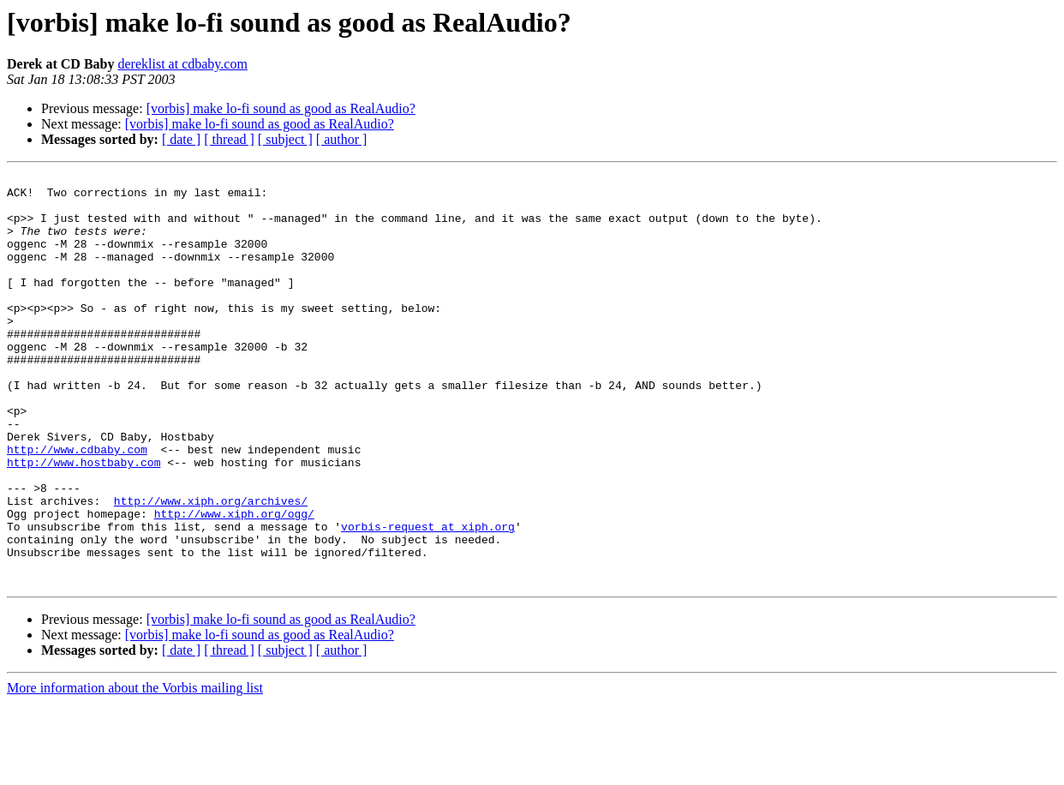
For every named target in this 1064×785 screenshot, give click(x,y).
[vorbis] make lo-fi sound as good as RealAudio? (280, 108)
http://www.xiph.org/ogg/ (234, 582)
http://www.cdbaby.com (77, 505)
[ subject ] (285, 139)
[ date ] (181, 139)
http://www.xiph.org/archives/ (211, 567)
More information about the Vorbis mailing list (135, 770)
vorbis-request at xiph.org (428, 598)
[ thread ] (229, 139)
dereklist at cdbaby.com (182, 64)
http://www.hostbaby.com (83, 521)
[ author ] (342, 139)
